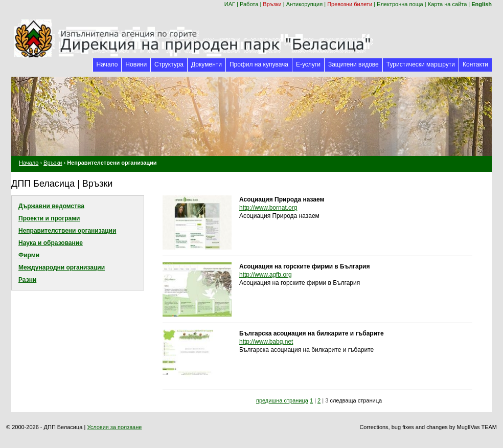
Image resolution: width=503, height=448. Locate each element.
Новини (136, 64)
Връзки (272, 4)
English (481, 4)
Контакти (475, 64)
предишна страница (282, 400)
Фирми (28, 255)
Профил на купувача (259, 64)
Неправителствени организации (67, 230)
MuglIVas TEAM (477, 427)
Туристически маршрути (420, 64)
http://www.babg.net (266, 341)
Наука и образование (50, 243)
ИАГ (229, 4)
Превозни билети (349, 4)
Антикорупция (304, 4)
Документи (206, 64)
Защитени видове (353, 64)
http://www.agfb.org (265, 274)
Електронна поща (400, 4)
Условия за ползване (114, 427)
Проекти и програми (49, 218)
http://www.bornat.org (268, 207)
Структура (169, 64)
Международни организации (61, 267)
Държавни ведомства (51, 206)
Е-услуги (308, 64)
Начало (107, 64)
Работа (249, 4)
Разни (27, 279)
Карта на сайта (447, 4)
